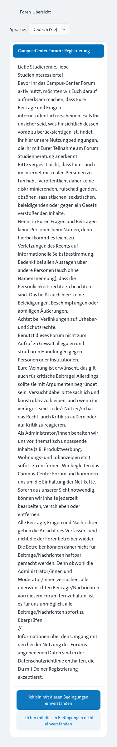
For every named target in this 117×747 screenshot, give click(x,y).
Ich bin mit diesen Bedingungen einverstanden (58, 700)
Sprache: (18, 29)
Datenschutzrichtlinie (41, 660)
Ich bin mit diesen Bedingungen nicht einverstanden (58, 720)
